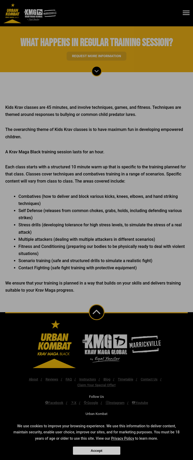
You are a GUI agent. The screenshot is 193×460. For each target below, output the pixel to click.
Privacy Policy (122, 438)
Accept (96, 451)
